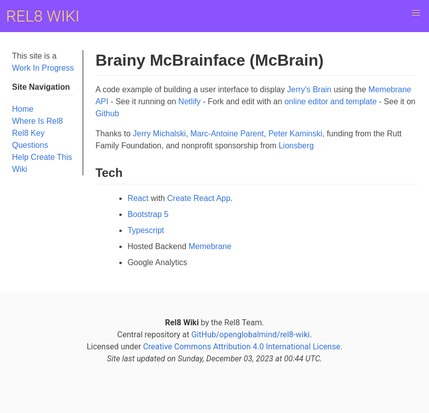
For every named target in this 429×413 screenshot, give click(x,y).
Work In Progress (43, 68)
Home (23, 109)
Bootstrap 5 (147, 214)
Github (107, 113)
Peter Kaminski (295, 133)
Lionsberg (296, 145)
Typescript (145, 230)
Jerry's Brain (309, 89)
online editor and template (330, 101)
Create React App (199, 198)
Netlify (189, 101)
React (137, 198)
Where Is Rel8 (37, 121)
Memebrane (209, 246)
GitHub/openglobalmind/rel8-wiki (250, 334)
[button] (416, 13)
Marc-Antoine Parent (227, 133)
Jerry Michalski (159, 133)
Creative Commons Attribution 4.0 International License (241, 346)
